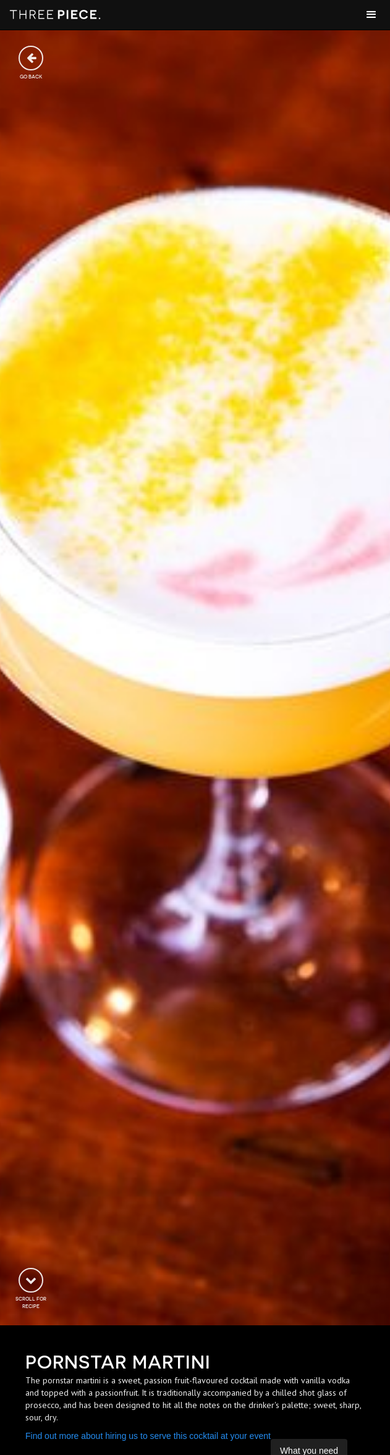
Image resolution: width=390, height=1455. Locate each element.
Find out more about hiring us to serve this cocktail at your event (148, 1436)
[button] (371, 15)
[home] (56, 14)
